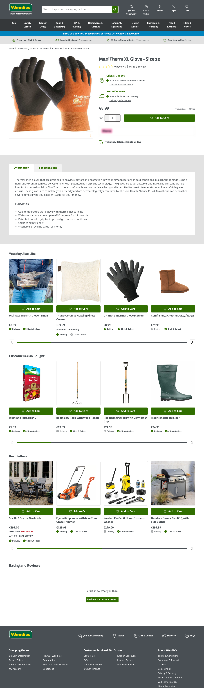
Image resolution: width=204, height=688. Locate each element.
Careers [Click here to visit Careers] (162, 664)
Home (11, 48)
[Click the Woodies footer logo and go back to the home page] (20, 636)
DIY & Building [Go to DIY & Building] (76, 25)
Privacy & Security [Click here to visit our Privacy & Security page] (167, 673)
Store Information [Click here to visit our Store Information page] (92, 664)
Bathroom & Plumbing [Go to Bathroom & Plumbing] (153, 25)
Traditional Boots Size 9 (165, 418)
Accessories (57, 48)
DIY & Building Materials (27, 48)
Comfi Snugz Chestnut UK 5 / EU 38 (172, 315)
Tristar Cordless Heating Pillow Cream (75, 317)
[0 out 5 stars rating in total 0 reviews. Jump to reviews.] (112, 66)
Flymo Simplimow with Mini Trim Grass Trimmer (76, 520)
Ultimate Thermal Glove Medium (124, 315)
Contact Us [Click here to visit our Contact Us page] (89, 656)
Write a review (137, 66)
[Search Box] (80, 9)
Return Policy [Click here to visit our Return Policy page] (16, 660)
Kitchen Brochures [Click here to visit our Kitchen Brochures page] (127, 656)
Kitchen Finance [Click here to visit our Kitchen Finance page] (91, 669)
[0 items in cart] (187, 8)
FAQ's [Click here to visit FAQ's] (86, 660)
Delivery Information (120, 100)
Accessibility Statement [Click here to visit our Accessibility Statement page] (170, 677)
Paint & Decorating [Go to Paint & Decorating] (59, 25)
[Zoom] (89, 135)
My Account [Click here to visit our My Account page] (15, 669)
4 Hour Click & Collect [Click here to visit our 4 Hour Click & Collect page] (20, 664)
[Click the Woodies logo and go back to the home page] (20, 9)
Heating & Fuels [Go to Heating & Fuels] (135, 25)
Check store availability (121, 84)
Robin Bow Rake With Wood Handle (77, 418)
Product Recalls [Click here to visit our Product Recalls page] (125, 660)
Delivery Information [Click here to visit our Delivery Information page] (19, 656)
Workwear (44, 48)
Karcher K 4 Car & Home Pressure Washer (124, 520)
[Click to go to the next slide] (90, 96)
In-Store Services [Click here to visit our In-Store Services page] (126, 664)
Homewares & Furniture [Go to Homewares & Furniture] (95, 25)
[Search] (115, 9)
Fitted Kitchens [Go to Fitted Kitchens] (171, 25)
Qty (101, 117)
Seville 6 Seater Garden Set (26, 518)
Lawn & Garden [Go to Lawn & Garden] (27, 25)
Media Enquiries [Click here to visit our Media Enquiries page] (166, 686)
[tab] (21, 168)
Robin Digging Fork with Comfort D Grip (125, 420)
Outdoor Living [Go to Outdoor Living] (42, 25)
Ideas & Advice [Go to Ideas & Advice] (187, 25)
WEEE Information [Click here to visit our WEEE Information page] (167, 682)
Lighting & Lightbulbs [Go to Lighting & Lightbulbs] (116, 25)
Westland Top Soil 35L (22, 418)
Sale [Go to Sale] (14, 23)
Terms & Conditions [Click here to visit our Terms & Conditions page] (168, 656)
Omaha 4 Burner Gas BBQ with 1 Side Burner (171, 520)
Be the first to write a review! (102, 599)
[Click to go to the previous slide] (12, 96)
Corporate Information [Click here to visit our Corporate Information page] (169, 660)
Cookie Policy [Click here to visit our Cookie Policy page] (164, 669)
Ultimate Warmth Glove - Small (28, 315)
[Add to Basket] (159, 118)
